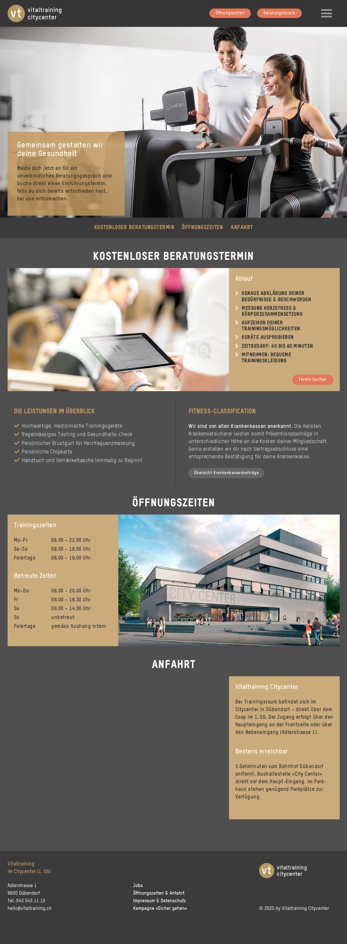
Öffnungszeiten (230, 13)
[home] (38, 12)
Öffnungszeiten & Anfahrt (158, 893)
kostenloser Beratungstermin (134, 227)
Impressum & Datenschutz (159, 900)
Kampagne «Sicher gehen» (160, 908)
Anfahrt (242, 227)
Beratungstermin (279, 13)
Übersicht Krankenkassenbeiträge (226, 473)
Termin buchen (313, 380)
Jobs (138, 885)
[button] (327, 13)
